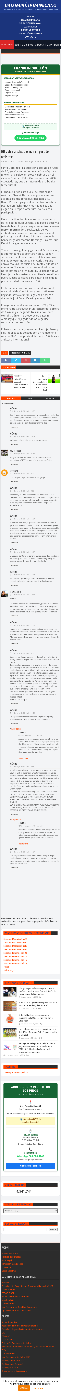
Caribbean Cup (8, 1289)
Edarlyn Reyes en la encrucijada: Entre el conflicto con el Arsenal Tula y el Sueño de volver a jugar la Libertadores (37, 991)
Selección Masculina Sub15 (15, 946)
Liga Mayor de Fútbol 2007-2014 (16, 1310)
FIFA (4, 1350)
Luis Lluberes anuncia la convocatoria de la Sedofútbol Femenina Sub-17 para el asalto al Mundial (38, 1032)
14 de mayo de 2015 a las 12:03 (23, 519)
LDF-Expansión (8, 1303)
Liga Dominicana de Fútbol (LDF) (16, 1357)
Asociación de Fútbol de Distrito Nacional (20, 1326)
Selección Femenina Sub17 (15, 956)
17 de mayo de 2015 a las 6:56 (23, 653)
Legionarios (30, 26)
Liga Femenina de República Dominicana (19, 1307)
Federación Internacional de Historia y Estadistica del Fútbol (28, 1346)
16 (46, 162)
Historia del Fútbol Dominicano (15, 1296)
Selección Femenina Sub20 (15, 953)
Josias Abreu (15, 591)
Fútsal (6, 967)
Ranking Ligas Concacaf (12, 1364)
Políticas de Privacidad (11, 1257)
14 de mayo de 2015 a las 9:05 (23, 491)
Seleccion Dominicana (20, 353)
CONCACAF (7, 1339)
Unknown (14, 470)
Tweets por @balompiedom (15, 1072)
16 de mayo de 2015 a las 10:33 (23, 595)
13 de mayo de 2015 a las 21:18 (23, 454)
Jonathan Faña (8, 1300)
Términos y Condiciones (12, 1264)
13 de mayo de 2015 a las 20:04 (23, 436)
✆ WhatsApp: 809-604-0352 (30, 138)
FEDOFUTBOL (8, 1293)
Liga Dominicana (30, 20)
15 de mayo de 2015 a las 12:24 (23, 575)
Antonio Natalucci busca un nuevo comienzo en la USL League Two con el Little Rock (36, 1018)
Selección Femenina (30, 33)
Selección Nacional (30, 23)
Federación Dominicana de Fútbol (16, 1343)
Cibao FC (6, 1336)
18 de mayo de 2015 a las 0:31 (23, 767)
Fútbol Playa (8, 970)
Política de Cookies (10, 1253)
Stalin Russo (15, 450)
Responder (14, 427)
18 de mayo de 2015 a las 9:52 (31, 735)
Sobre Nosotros (30, 30)
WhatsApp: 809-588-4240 (30, 1156)
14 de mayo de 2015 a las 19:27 (23, 552)
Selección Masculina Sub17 (15, 942)
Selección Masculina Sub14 (15, 949)
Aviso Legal (7, 1260)
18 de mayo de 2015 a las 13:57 (23, 852)
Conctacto (6, 1267)
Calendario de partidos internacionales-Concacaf (23, 1329)
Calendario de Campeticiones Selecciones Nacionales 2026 (27, 1286)
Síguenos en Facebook (30, 1166)
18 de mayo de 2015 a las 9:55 (31, 826)
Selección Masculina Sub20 (15, 939)
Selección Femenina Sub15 (15, 960)
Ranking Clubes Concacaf (13, 1360)
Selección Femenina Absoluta (14, 1371)
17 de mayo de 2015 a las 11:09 (23, 713)
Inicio (30, 16)
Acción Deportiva (9, 1322)
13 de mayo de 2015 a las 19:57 (23, 411)
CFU (3, 1333)
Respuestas (16, 729)
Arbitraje (5, 1282)
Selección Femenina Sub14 (15, 963)
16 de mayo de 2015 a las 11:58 (23, 625)
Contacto (30, 37)
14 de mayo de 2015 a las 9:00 (23, 474)
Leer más (38, 1388)
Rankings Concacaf (10, 1367)
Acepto (24, 1388)
